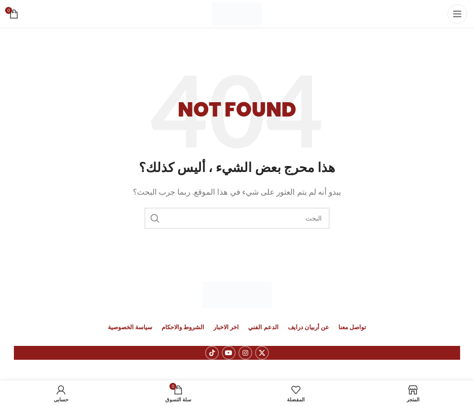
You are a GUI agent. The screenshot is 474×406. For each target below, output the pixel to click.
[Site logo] (237, 13)
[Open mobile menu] (457, 14)
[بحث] (237, 218)
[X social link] (262, 353)
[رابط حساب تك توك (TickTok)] (212, 353)
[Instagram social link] (245, 353)
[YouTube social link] (229, 353)
